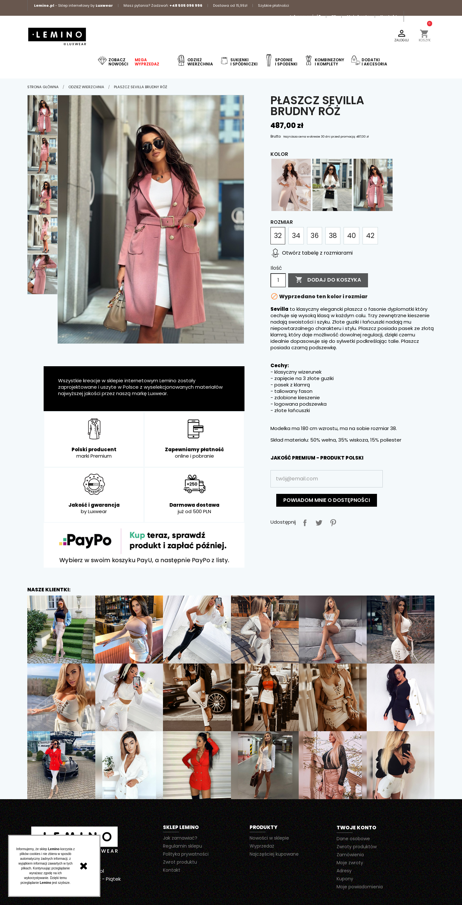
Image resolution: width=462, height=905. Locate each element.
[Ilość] (278, 280)
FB (333, 16)
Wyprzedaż (262, 846)
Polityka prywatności (186, 854)
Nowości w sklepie (269, 838)
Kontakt (388, 16)
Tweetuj (317, 521)
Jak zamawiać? (305, 16)
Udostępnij (303, 521)
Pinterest (332, 521)
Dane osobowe (353, 838)
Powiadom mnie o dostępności (326, 500)
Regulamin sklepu (182, 846)
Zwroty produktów (357, 846)
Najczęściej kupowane (274, 854)
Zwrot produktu (180, 862)
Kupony (345, 878)
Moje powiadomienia (360, 887)
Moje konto (358, 16)
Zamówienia (350, 854)
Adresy (344, 870)
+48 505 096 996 (185, 5)
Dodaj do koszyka (328, 280)
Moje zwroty (350, 862)
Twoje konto (356, 827)
